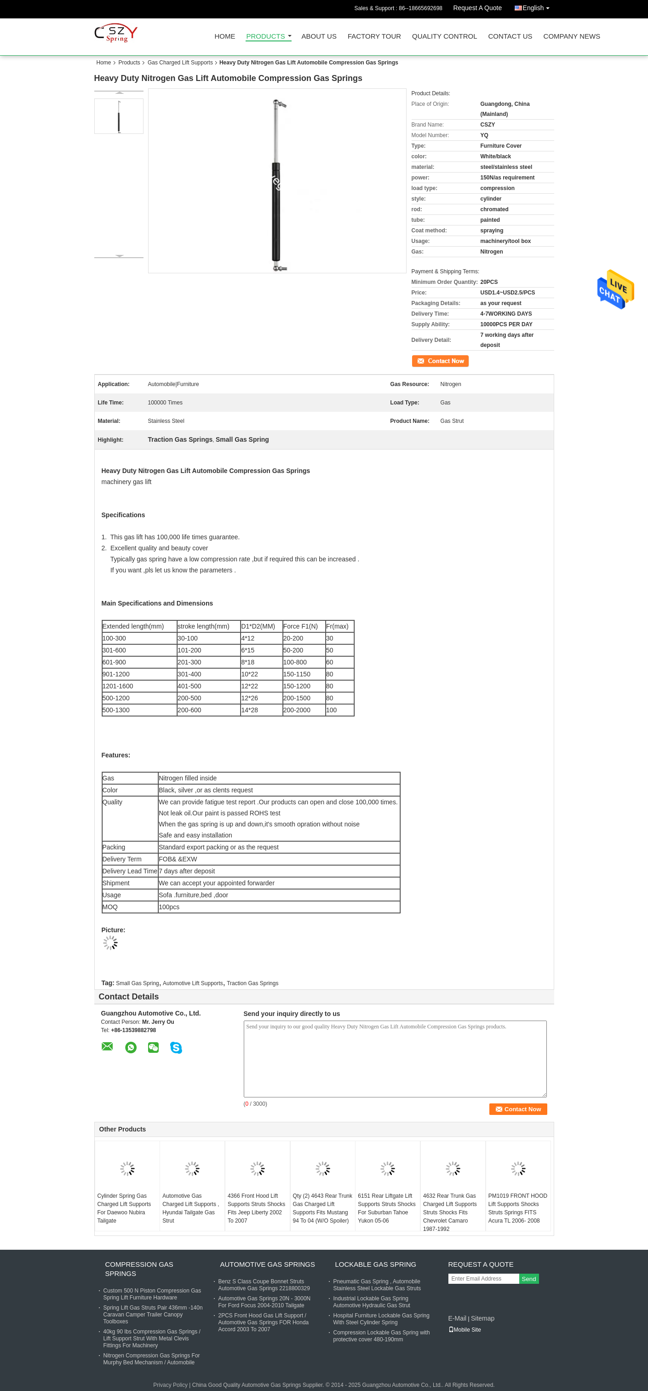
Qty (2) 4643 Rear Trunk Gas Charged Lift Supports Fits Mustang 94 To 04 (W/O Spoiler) (322, 1208)
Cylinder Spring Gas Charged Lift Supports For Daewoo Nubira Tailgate (124, 1208)
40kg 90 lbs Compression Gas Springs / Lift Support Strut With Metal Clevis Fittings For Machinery (152, 1338)
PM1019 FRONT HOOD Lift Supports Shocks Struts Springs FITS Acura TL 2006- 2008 (517, 1208)
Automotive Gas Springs (267, 1264)
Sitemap (482, 1318)
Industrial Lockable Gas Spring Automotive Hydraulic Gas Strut (371, 1302)
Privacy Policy (170, 1385)
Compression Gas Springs (139, 1268)
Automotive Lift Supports (193, 983)
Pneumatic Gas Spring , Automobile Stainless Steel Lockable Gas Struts (377, 1285)
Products (266, 36)
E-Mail (457, 1318)
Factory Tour (374, 36)
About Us (319, 36)
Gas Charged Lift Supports (180, 62)
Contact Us (510, 36)
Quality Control (444, 36)
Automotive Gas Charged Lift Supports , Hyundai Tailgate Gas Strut (190, 1208)
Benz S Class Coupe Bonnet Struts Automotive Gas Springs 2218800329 (264, 1285)
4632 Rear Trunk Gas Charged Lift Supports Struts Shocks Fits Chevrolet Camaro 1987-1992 (450, 1212)
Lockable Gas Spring (376, 1264)
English (538, 6)
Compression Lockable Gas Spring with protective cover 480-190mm (381, 1336)
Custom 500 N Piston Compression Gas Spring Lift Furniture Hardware (152, 1294)
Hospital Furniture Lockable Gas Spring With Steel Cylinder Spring (381, 1319)
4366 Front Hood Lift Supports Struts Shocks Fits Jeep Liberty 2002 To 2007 (256, 1208)
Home (225, 36)
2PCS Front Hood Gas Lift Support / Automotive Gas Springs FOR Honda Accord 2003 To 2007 (263, 1322)
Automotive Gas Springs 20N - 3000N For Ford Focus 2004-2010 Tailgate (264, 1302)
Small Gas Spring (137, 983)
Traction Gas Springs (252, 983)
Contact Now (427, 360)
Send (529, 1279)
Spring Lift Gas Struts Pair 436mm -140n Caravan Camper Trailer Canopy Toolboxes (153, 1314)
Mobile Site (464, 1330)
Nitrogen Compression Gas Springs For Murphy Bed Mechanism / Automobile (151, 1359)
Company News (572, 36)
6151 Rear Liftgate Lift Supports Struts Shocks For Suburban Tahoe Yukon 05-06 (386, 1208)
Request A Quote (477, 8)
